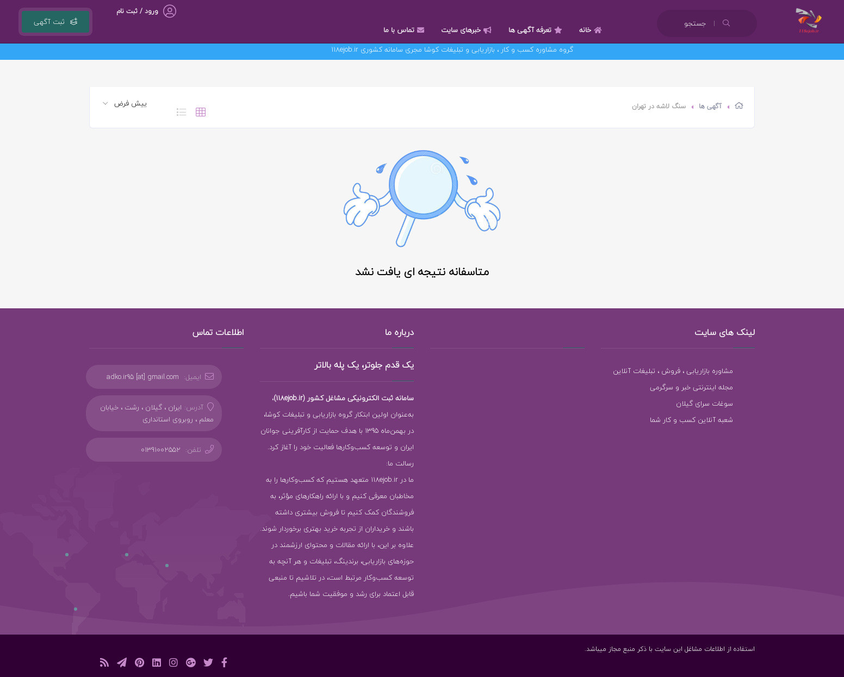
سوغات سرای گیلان (704, 403)
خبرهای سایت (467, 30)
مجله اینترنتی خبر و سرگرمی (691, 387)
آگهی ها (710, 106)
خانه (592, 30)
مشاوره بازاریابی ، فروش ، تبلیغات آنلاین (673, 371)
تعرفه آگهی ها (536, 30)
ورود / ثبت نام (137, 11)
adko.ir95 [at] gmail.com (143, 377)
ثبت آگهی (55, 22)
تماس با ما (405, 30)
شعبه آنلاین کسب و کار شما (691, 420)
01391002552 (161, 450)
